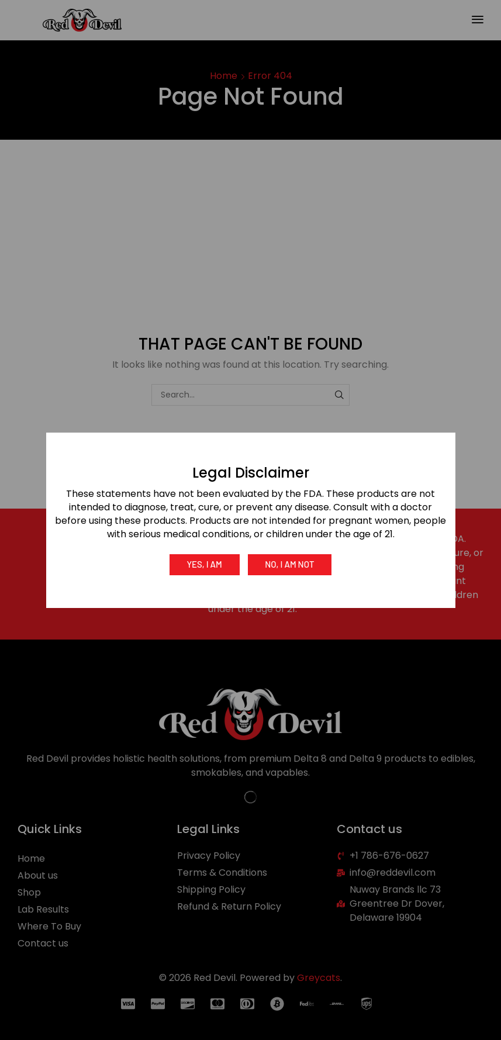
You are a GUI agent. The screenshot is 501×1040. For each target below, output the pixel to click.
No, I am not (290, 564)
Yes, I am (203, 564)
